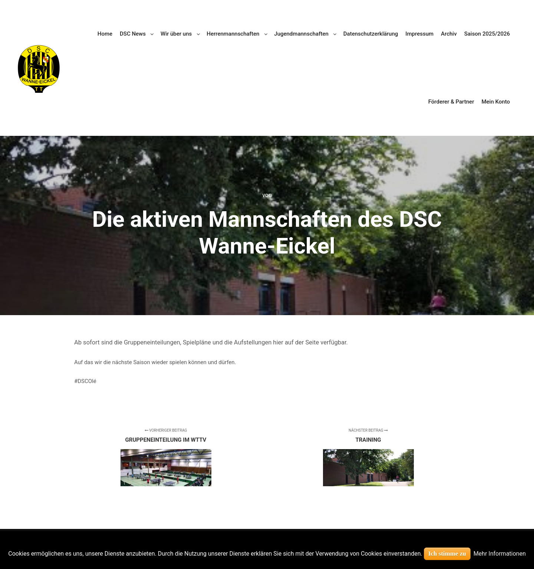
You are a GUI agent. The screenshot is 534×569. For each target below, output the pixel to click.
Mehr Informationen (500, 553)
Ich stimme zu (447, 553)
